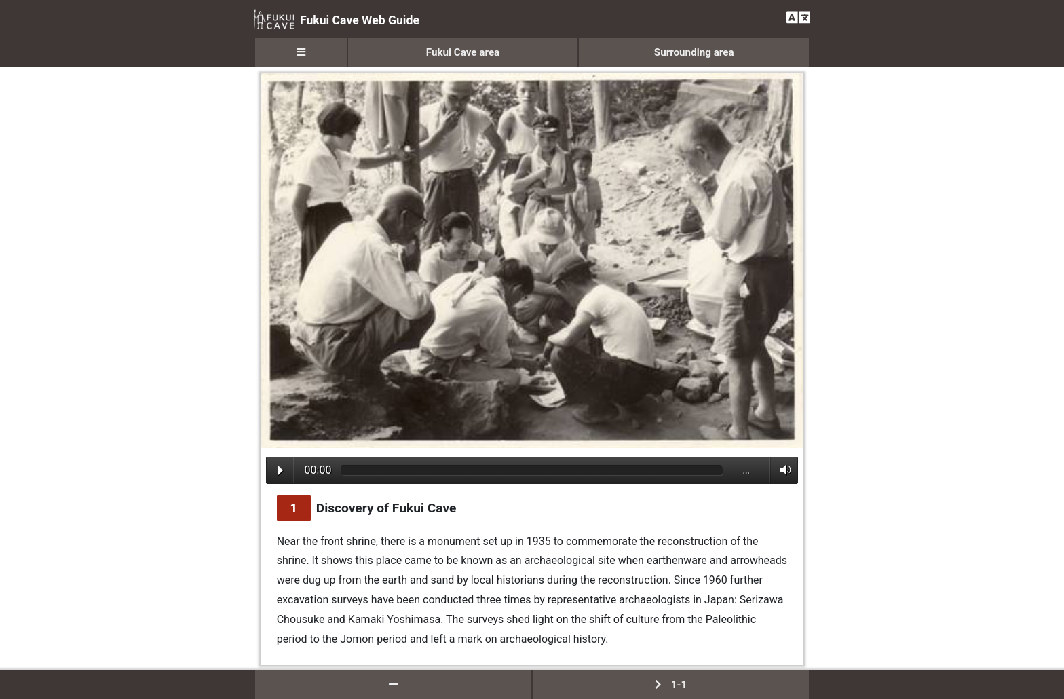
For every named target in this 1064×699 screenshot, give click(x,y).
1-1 (671, 685)
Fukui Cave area (463, 52)
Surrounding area (694, 52)
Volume (782, 470)
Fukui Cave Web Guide (336, 19)
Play (280, 470)
